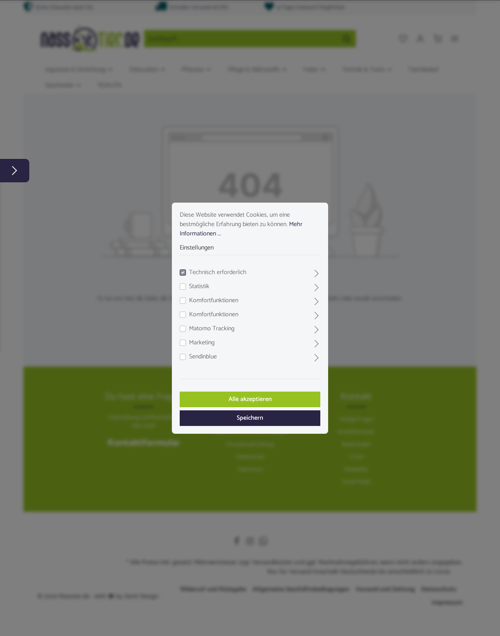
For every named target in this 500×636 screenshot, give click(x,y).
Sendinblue (203, 357)
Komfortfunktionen (213, 300)
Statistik (199, 286)
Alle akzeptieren (250, 399)
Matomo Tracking (211, 328)
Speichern (250, 418)
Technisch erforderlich (217, 272)
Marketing (201, 342)
